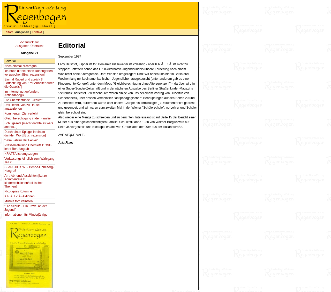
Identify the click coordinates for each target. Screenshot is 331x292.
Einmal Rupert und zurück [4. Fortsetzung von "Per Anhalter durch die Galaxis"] (29, 83)
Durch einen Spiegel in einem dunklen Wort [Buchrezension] (25, 133)
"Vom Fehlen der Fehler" (21, 140)
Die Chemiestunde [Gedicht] (23, 100)
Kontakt (37, 32)
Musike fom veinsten (18, 201)
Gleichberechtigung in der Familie (27, 118)
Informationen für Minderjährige (26, 214)
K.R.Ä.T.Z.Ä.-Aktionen (19, 196)
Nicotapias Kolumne (18, 191)
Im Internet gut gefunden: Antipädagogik (21, 93)
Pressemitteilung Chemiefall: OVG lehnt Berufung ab (27, 147)
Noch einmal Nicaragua (20, 66)
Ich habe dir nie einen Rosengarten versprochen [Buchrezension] (28, 72)
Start (9, 32)
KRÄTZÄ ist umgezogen (21, 154)
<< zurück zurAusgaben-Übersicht (30, 44)
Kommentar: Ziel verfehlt (21, 113)
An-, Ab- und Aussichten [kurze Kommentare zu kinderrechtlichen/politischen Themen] (25, 181)
